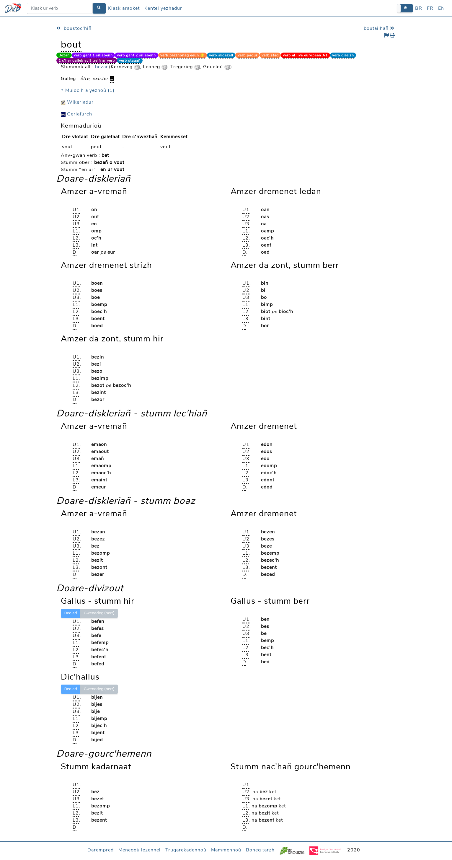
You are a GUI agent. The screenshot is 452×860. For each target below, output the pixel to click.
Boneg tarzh (260, 850)
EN (441, 8)
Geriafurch (76, 114)
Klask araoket (124, 8)
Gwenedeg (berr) (99, 613)
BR (418, 8)
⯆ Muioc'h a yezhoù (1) (88, 90)
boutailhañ (380, 28)
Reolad (70, 613)
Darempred (100, 850)
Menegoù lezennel (139, 850)
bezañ (102, 66)
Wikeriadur (77, 102)
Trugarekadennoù (185, 850)
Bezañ (64, 55)
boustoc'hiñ (74, 28)
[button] (405, 8)
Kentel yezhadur (163, 8)
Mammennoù (226, 850)
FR (430, 8)
